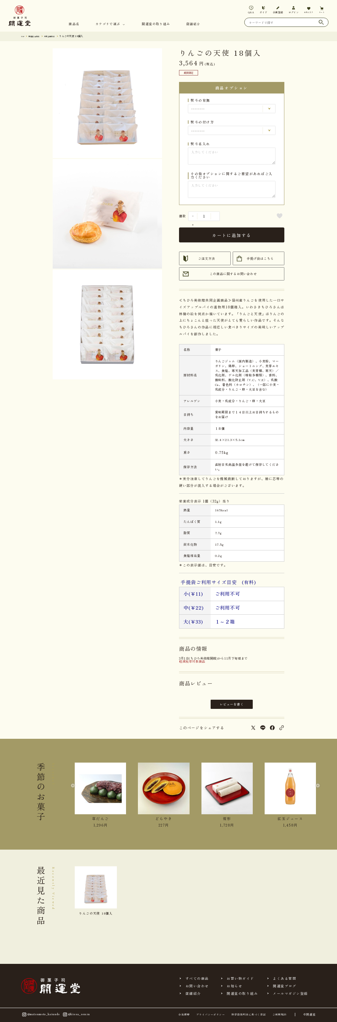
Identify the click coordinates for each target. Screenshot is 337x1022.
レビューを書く (232, 704)
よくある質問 (284, 978)
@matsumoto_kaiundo (40, 1014)
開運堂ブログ (284, 986)
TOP (23, 36)
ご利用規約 (279, 1014)
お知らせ (234, 986)
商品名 (74, 24)
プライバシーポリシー (210, 1014)
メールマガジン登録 (290, 993)
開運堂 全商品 (38, 36)
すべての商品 (197, 978)
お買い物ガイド (240, 978)
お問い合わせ (197, 986)
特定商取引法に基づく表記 (248, 1014)
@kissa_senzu (76, 1014)
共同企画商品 (58, 36)
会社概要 (184, 1014)
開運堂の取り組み (156, 24)
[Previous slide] (75, 790)
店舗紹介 (193, 24)
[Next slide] (316, 790)
